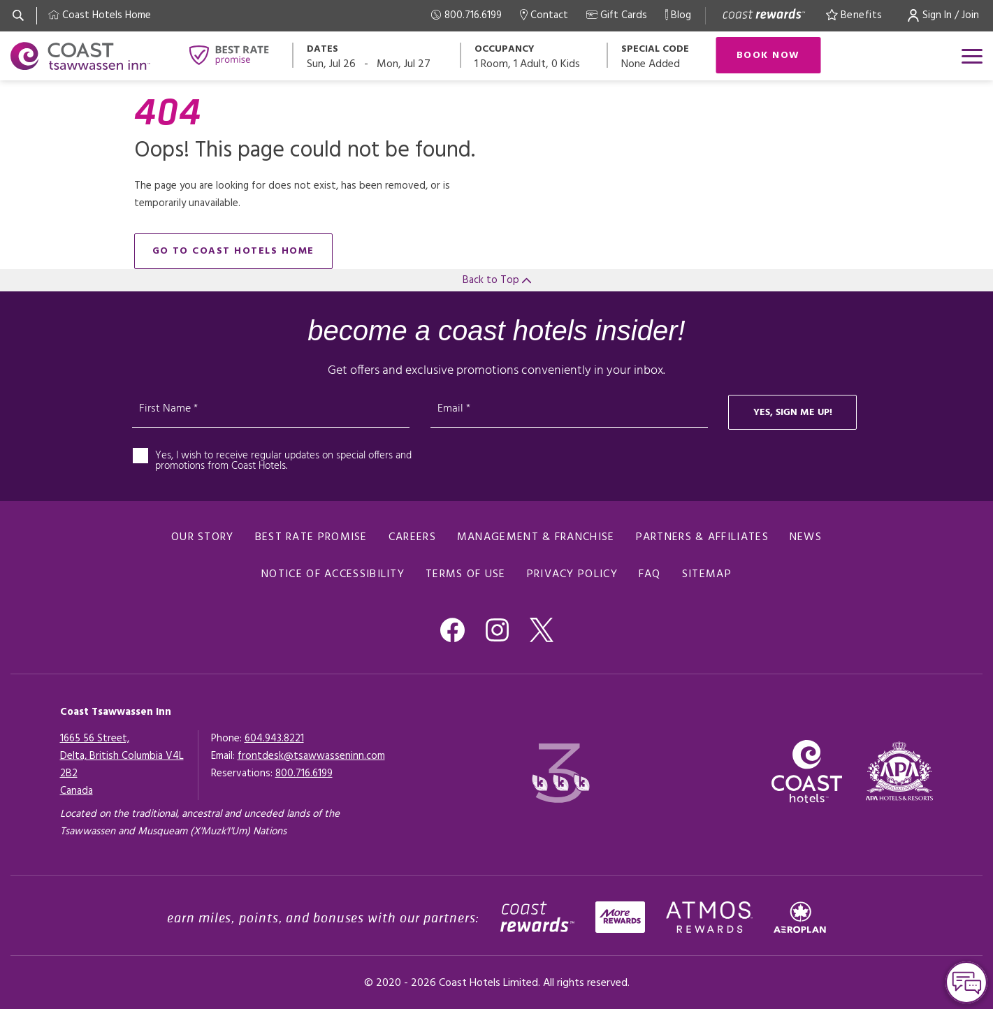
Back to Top (497, 280)
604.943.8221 (274, 738)
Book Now (768, 56)
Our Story (202, 537)
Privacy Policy (572, 574)
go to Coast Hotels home (233, 251)
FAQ (650, 574)
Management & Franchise (536, 537)
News (806, 537)
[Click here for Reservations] (304, 773)
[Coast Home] (99, 15)
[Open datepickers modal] (377, 55)
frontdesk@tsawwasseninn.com (311, 756)
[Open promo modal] (662, 55)
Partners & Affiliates (702, 537)
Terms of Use (466, 574)
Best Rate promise (311, 537)
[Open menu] (972, 56)
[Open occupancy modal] (534, 55)
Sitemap (707, 574)
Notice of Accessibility (333, 574)
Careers (412, 537)
